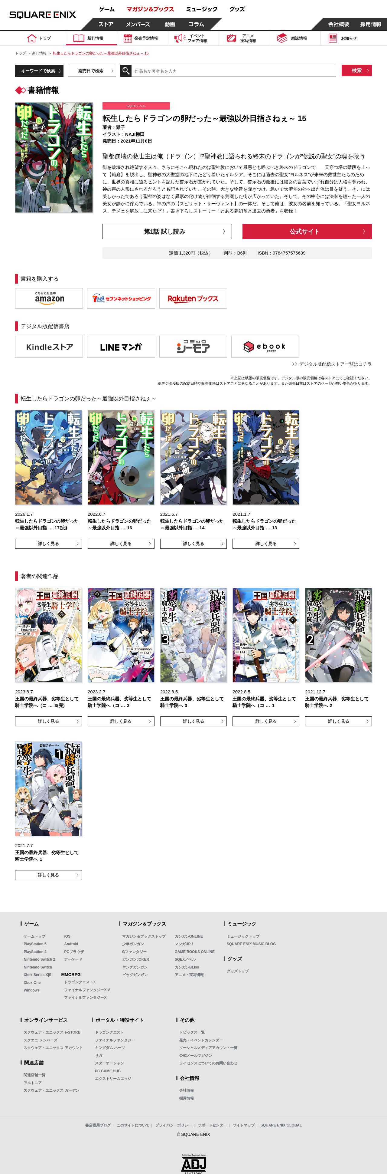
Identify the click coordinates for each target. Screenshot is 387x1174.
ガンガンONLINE (189, 936)
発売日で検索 (90, 70)
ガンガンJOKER (135, 959)
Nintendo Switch (38, 967)
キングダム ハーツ (110, 1048)
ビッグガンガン (135, 975)
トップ (20, 53)
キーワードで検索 (38, 70)
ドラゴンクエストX (80, 982)
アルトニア (33, 1083)
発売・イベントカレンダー (201, 1040)
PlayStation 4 (35, 952)
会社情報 (186, 1090)
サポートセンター (212, 1125)
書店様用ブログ (98, 1125)
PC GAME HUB (108, 1071)
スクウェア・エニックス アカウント (53, 1048)
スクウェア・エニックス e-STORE (52, 1032)
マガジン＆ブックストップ (144, 936)
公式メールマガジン (195, 1056)
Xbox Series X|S (37, 975)
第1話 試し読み (164, 231)
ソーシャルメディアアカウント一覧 (208, 1048)
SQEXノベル (185, 959)
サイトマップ (244, 1125)
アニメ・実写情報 (189, 975)
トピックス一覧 (192, 1032)
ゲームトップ (34, 936)
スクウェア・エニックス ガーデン (51, 1090)
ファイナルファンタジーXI (85, 997)
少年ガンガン (133, 944)
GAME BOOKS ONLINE (195, 952)
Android (71, 944)
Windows (32, 990)
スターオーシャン (109, 1063)
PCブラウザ (74, 952)
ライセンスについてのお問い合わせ (208, 1063)
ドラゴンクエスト (109, 1032)
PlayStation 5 (35, 944)
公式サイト (305, 231)
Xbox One (32, 983)
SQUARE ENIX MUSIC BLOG (251, 944)
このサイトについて (133, 1125)
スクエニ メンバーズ (40, 1040)
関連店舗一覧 (34, 1075)
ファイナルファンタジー (115, 1040)
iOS (67, 936)
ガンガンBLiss (187, 967)
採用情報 (186, 1098)
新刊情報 (39, 53)
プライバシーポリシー (173, 1125)
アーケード (73, 959)
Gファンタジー (134, 952)
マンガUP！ (184, 944)
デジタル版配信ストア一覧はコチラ (335, 364)
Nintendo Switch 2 (39, 959)
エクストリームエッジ (113, 1079)
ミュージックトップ (243, 936)
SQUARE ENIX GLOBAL (281, 1125)
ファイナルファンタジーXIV (87, 990)
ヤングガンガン (135, 967)
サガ (98, 1056)
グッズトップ (238, 971)
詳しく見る (48, 543)
